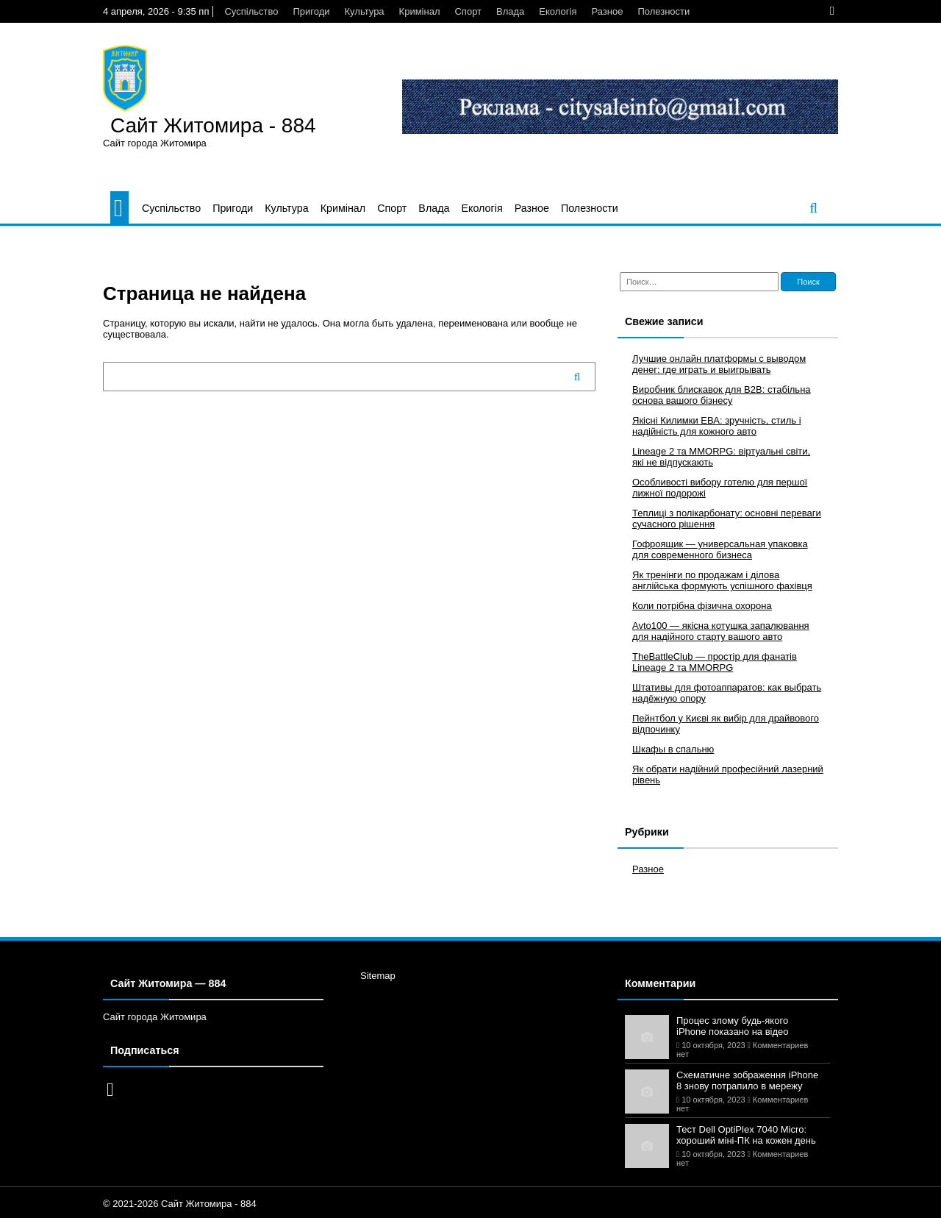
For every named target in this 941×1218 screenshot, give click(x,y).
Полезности (663, 11)
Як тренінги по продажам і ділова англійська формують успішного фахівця (722, 580)
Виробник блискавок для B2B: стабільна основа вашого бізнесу (721, 395)
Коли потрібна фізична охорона (702, 605)
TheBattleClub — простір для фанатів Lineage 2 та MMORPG (714, 662)
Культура (364, 11)
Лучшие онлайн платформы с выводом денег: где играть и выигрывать (719, 364)
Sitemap (378, 975)
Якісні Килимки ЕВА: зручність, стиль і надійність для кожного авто (716, 426)
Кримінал (419, 11)
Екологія (557, 11)
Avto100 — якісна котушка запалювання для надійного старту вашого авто (720, 631)
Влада (510, 11)
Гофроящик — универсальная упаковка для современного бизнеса (720, 549)
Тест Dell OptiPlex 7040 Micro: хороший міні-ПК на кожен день (746, 1135)
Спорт (468, 11)
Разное (607, 11)
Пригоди (311, 11)
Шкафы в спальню (673, 749)
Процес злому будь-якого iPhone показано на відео (732, 1026)
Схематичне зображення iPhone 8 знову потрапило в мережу (747, 1080)
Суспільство (251, 11)
